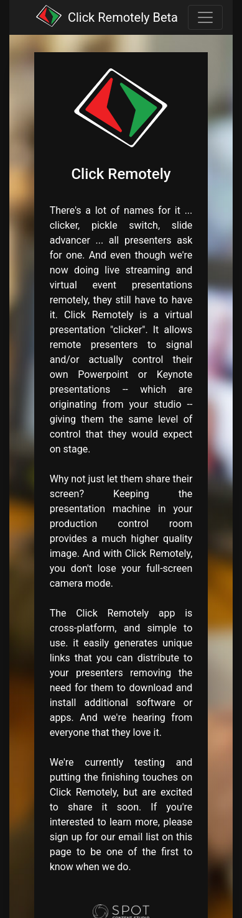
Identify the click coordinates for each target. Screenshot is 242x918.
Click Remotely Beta (123, 17)
